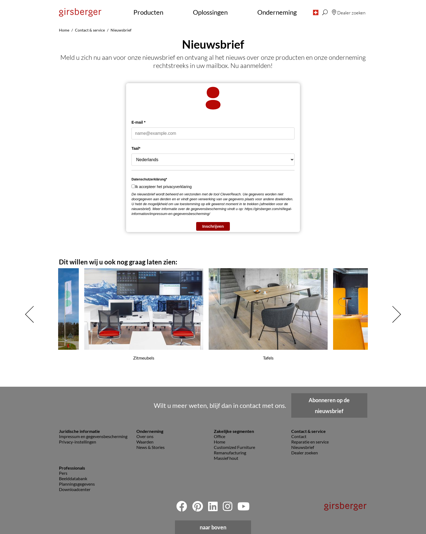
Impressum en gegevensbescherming (93, 436)
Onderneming (277, 12)
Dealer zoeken (304, 452)
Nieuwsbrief (302, 447)
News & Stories (150, 447)
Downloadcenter (74, 489)
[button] (315, 12)
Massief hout (226, 458)
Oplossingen (210, 12)
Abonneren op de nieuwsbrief (329, 405)
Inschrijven (213, 226)
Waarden (145, 441)
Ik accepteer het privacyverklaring (163, 187)
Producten (148, 12)
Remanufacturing (230, 452)
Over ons (145, 436)
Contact (298, 436)
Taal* (135, 148)
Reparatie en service (310, 441)
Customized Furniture (234, 447)
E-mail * (138, 122)
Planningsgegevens (77, 483)
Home (219, 441)
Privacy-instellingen (77, 441)
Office (219, 436)
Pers (63, 473)
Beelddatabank (73, 478)
